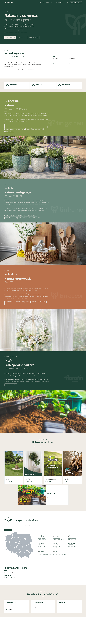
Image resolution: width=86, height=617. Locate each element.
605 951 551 (71, 544)
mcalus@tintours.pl (41, 552)
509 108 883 (41, 544)
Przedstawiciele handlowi (64, 604)
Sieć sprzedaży (59, 2)
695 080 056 (56, 536)
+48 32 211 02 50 (36, 604)
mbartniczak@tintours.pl (72, 546)
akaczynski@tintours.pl (57, 544)
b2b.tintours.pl (62, 607)
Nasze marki (46, 2)
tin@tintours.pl (7, 579)
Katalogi (52, 2)
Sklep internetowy (76, 2)
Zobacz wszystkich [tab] (8, 529)
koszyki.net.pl (31, 69)
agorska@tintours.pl (56, 538)
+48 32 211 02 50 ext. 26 (10, 577)
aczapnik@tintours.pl (41, 538)
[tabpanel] (60, 546)
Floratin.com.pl (10, 384)
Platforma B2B (22, 37)
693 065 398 (41, 551)
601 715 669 (56, 551)
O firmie (39, 2)
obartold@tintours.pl (56, 552)
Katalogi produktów (33, 37)
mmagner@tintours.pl (41, 546)
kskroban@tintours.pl (72, 538)
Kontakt (66, 2)
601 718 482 (71, 536)
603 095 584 (41, 536)
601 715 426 (56, 543)
